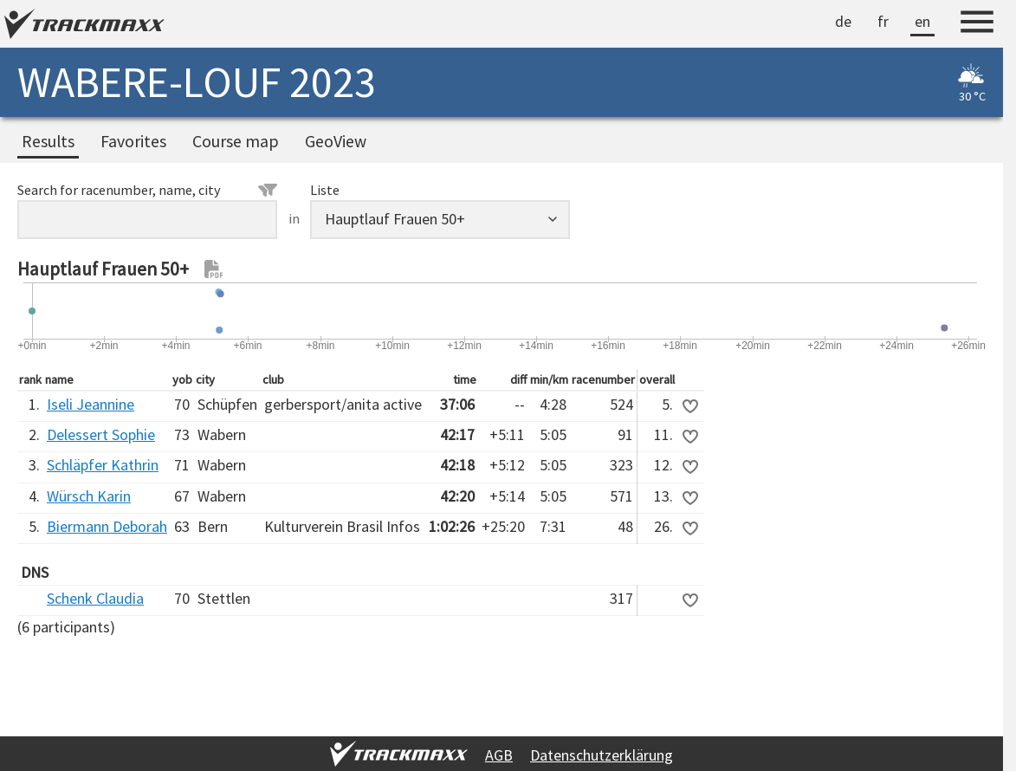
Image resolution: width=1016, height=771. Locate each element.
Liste (325, 189)
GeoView (335, 141)
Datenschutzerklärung (601, 755)
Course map (235, 141)
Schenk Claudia (95, 598)
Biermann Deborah (107, 526)
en (922, 21)
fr (883, 21)
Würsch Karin (89, 496)
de (843, 21)
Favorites (133, 141)
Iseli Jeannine (90, 404)
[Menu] (977, 24)
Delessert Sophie (101, 434)
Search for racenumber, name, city (147, 189)
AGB (499, 755)
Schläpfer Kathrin (103, 465)
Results (48, 141)
